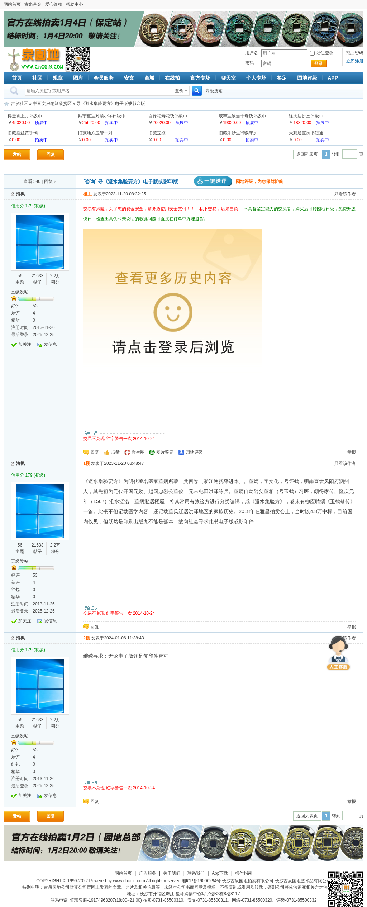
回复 (50, 154)
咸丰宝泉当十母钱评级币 (242, 115)
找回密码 (354, 52)
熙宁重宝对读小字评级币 (101, 115)
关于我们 (171, 873)
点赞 (115, 452)
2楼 (86, 638)
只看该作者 (345, 194)
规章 (58, 78)
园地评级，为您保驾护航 (238, 181)
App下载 (220, 873)
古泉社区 (34, 59)
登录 (318, 63)
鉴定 (282, 78)
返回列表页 (307, 154)
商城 (149, 78)
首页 (17, 78)
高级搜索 (214, 90)
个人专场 (256, 78)
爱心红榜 (53, 4)
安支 (129, 78)
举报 (351, 452)
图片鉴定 (164, 452)
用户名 (251, 52)
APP (333, 78)
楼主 (87, 194)
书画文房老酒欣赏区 (52, 103)
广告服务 (147, 873)
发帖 (17, 154)
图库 (78, 78)
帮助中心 (74, 4)
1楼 (86, 463)
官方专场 (200, 78)
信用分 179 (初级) (28, 205)
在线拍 (172, 78)
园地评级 (307, 78)
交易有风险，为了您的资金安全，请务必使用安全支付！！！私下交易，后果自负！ (163, 208)
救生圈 (138, 452)
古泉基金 (33, 4)
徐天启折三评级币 (306, 115)
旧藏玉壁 (157, 133)
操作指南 (243, 873)
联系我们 (196, 873)
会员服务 (104, 78)
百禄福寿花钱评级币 (167, 115)
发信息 (50, 344)
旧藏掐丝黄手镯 (23, 133)
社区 (37, 78)
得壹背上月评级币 (25, 115)
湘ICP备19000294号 (201, 880)
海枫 (20, 194)
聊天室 (228, 78)
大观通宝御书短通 (306, 133)
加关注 (24, 344)
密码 (249, 63)
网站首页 (12, 4)
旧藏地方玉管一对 (95, 133)
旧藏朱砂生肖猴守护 (238, 133)
